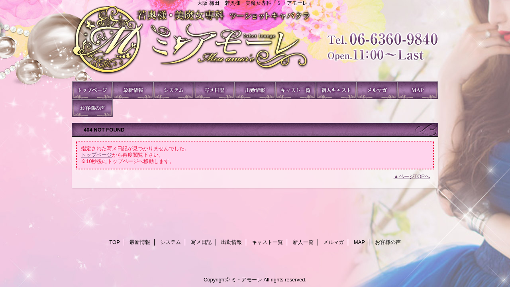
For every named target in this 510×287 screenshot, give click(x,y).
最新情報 (133, 90)
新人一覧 (336, 90)
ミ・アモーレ (255, 43)
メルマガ (377, 90)
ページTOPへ (414, 176)
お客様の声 (92, 108)
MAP (417, 90)
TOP (92, 90)
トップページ (96, 155)
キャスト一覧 (295, 90)
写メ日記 (214, 90)
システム (173, 90)
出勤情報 (255, 90)
